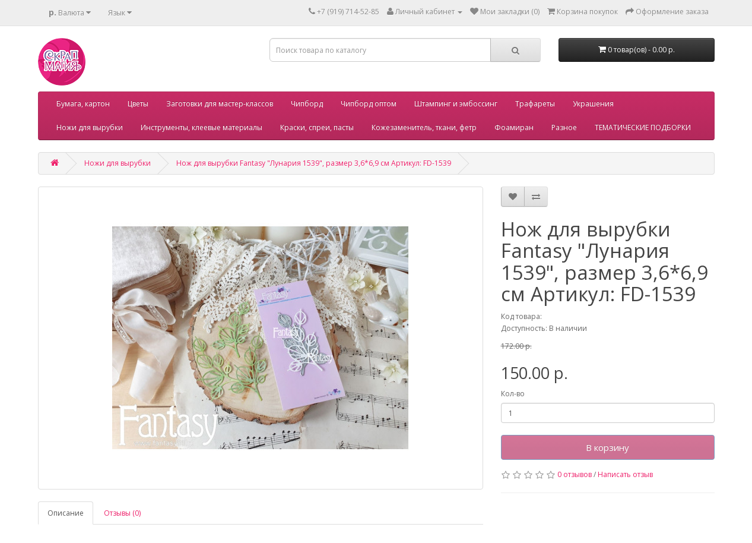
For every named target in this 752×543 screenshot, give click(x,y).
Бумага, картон (83, 104)
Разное (564, 127)
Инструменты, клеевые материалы (201, 127)
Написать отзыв (625, 474)
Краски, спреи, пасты (317, 127)
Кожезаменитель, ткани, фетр (424, 127)
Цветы (138, 104)
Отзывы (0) (122, 513)
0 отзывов (574, 474)
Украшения (593, 104)
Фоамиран (514, 127)
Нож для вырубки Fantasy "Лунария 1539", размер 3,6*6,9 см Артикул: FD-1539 (313, 163)
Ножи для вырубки (89, 127)
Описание (65, 513)
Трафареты (535, 104)
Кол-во (513, 394)
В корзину (607, 447)
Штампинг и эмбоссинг (455, 104)
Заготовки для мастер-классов (219, 104)
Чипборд (307, 104)
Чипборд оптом (368, 104)
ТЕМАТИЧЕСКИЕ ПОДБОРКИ (643, 127)
